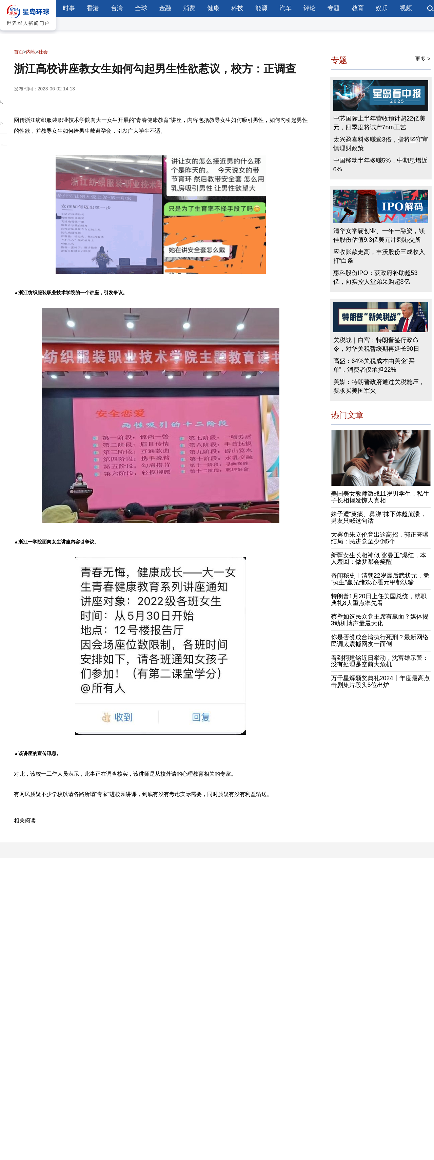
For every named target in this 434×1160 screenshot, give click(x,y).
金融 (165, 8)
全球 (141, 8)
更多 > (423, 59)
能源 (261, 8)
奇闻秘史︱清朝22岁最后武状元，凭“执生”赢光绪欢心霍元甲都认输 (380, 579)
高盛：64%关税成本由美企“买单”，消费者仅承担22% (374, 365)
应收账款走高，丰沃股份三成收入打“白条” (379, 256)
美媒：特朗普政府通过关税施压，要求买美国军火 (379, 386)
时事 (69, 8)
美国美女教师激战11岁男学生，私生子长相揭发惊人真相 (380, 497)
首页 (18, 52)
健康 (213, 8)
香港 (93, 8)
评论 (309, 8)
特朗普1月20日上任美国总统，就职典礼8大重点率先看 (379, 599)
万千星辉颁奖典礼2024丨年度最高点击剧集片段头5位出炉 (380, 681)
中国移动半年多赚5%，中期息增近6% (380, 165)
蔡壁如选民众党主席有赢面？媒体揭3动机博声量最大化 (380, 620)
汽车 (285, 8)
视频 (406, 8)
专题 (334, 8)
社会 (43, 52)
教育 (358, 8)
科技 (237, 8)
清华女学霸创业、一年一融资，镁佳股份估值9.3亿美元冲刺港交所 (379, 235)
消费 (189, 8)
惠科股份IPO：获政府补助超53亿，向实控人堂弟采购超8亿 (375, 277)
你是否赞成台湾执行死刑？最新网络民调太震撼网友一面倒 (380, 640)
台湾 (117, 8)
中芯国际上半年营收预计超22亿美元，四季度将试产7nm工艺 (379, 123)
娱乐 (382, 8)
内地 (31, 52)
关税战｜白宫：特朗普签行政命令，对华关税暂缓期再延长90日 (376, 344)
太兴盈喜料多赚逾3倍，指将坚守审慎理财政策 (380, 144)
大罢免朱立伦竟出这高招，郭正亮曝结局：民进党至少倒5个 (380, 538)
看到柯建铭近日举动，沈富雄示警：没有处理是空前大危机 (380, 661)
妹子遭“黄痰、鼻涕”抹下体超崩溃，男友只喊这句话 (379, 517)
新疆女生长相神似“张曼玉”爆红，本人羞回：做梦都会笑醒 (379, 558)
